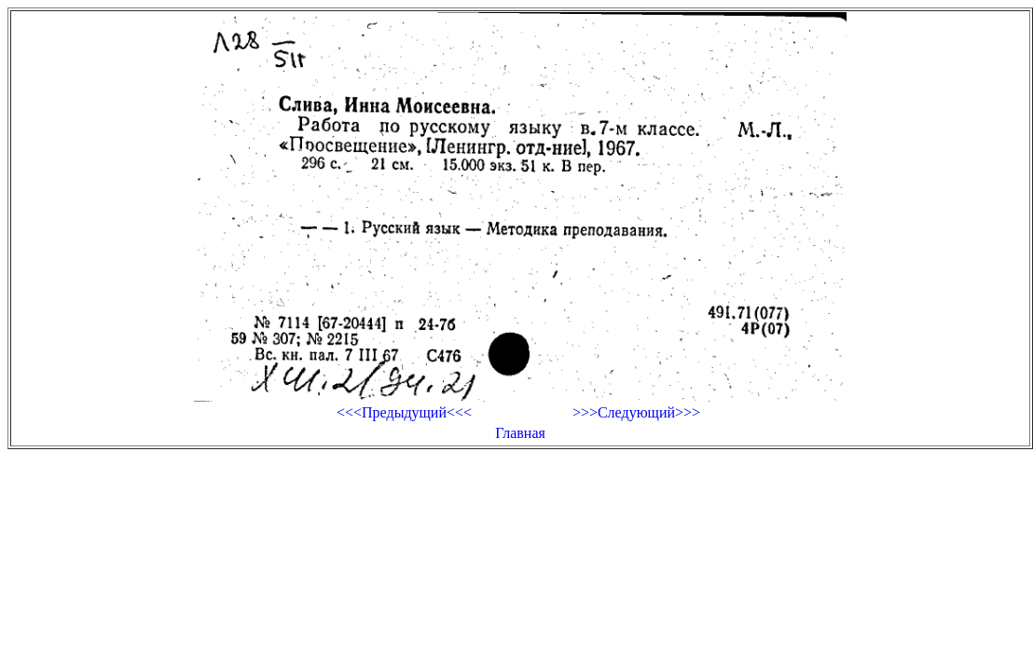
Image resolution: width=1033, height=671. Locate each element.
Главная (520, 433)
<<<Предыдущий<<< (404, 412)
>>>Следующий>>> (636, 412)
